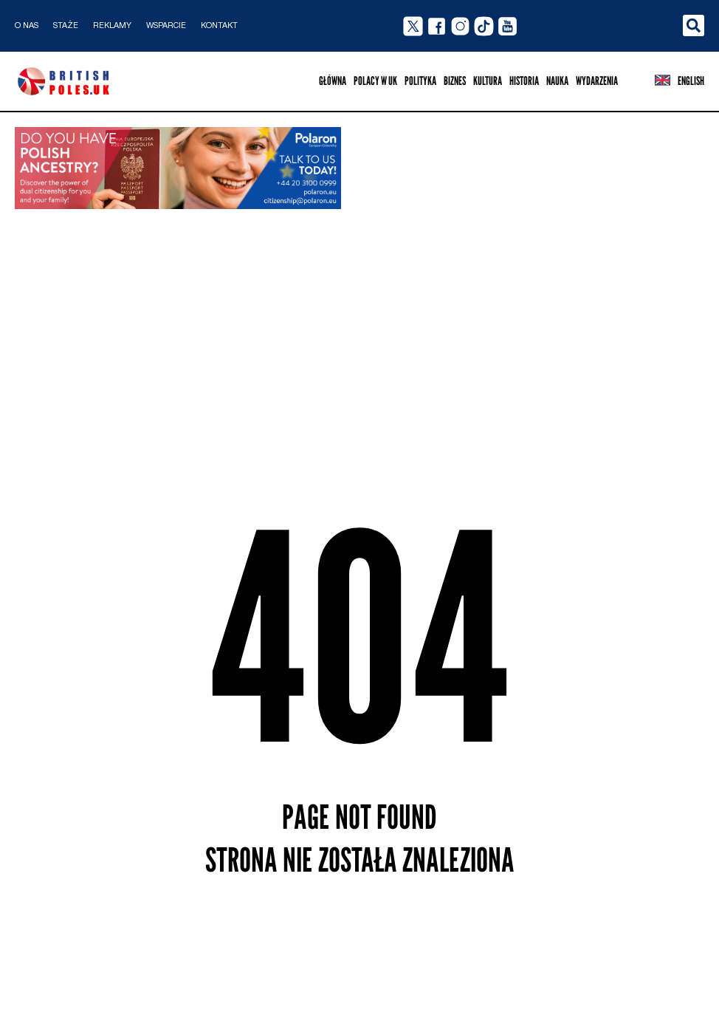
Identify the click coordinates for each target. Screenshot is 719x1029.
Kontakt (219, 26)
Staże (65, 26)
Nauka (557, 81)
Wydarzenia (597, 81)
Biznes (455, 81)
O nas (26, 26)
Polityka (420, 81)
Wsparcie (166, 26)
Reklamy (112, 26)
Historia (524, 81)
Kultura (487, 81)
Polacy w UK (375, 81)
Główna (332, 81)
